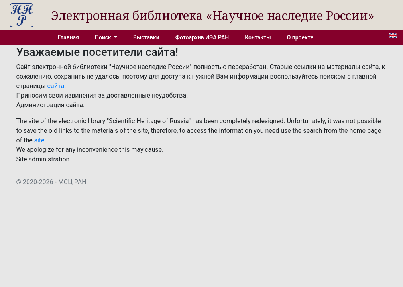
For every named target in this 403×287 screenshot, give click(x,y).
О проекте (300, 37)
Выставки (146, 37)
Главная (68, 37)
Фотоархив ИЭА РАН (202, 37)
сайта (56, 86)
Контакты (258, 37)
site (40, 140)
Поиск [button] (103, 37)
